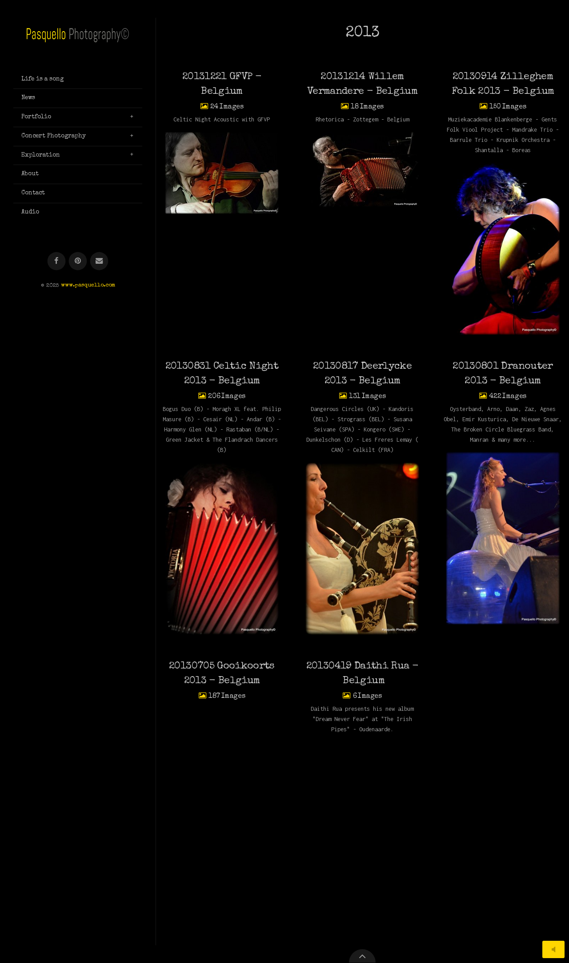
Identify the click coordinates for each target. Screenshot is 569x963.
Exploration (40, 155)
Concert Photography (53, 136)
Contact (33, 193)
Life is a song (42, 79)
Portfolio (36, 117)
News (28, 98)
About (30, 174)
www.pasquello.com (88, 286)
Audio (30, 212)
